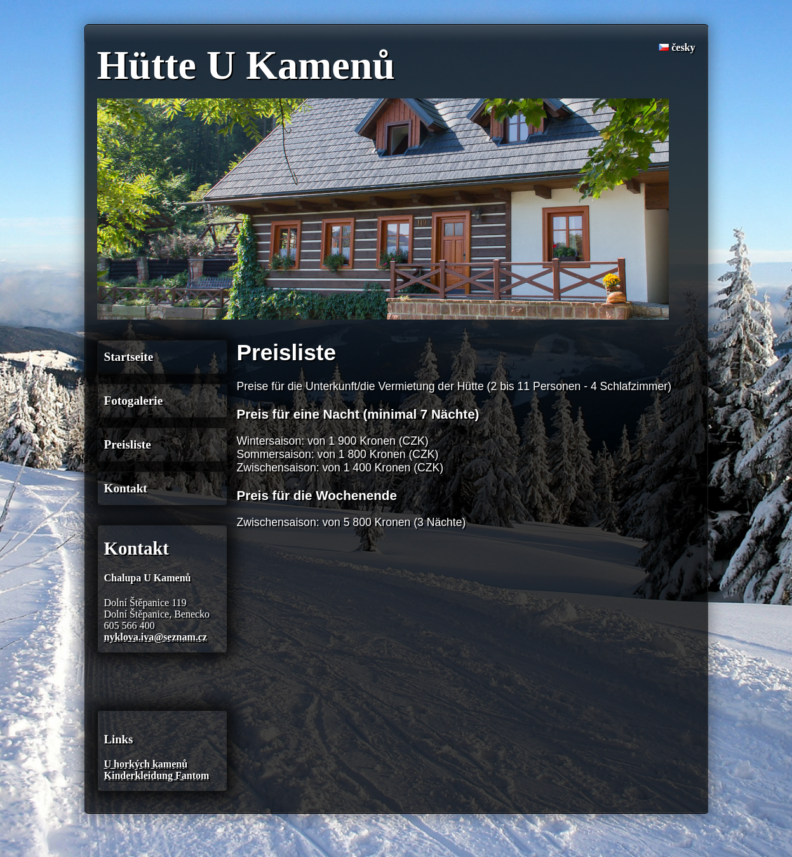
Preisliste (127, 444)
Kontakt (125, 488)
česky (677, 47)
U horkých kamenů (146, 764)
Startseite (129, 356)
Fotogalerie (133, 400)
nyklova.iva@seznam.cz (155, 636)
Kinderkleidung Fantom (157, 775)
